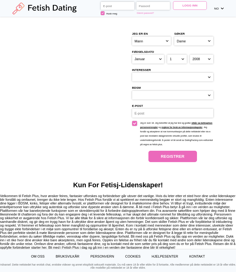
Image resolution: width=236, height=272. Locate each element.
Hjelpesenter (165, 256)
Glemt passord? (145, 13)
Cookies (132, 256)
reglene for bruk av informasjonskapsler (181, 127)
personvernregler (149, 127)
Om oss (38, 256)
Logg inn (190, 5)
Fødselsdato (143, 51)
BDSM (136, 87)
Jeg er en (140, 33)
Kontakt (197, 256)
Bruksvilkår (67, 256)
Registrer (172, 156)
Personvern (102, 256)
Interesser (141, 70)
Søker (179, 33)
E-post (137, 105)
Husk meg (109, 13)
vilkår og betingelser (201, 123)
